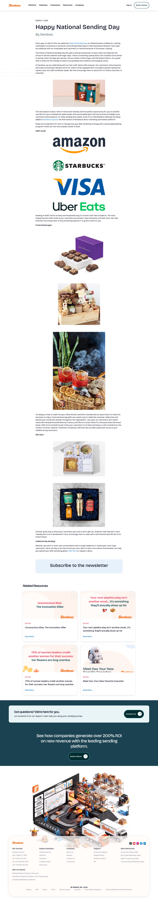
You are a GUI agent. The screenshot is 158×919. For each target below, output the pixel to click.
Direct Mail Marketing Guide (131, 855)
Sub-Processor (64, 890)
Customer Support (100, 852)
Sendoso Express (50, 120)
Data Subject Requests (93, 890)
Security (78, 890)
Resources (43, 865)
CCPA (53, 890)
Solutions (42, 858)
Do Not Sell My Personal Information (119, 890)
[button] (32, 5)
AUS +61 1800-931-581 (20, 865)
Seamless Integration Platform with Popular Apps (30, 876)
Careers (69, 855)
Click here (72, 551)
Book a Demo (141, 5)
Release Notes (99, 855)
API (95, 862)
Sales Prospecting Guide (130, 858)
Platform (42, 855)
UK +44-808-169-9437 (20, 862)
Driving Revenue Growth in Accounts (25, 873)
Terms (45, 890)
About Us (69, 852)
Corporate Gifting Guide (129, 852)
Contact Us (70, 858)
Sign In (129, 5)
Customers (70, 862)
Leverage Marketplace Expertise (23, 880)
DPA (37, 890)
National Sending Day (78, 43)
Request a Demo (18, 852)
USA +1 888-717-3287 (19, 855)
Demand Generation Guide (21, 883)
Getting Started (45, 852)
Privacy (28, 890)
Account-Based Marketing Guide (132, 862)
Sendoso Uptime (100, 858)
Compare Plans (44, 862)
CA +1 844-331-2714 (19, 858)
